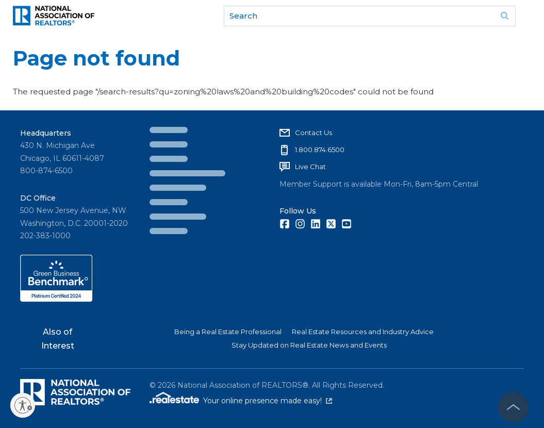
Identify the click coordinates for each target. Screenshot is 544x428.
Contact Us (313, 132)
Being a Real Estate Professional (228, 331)
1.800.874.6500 (319, 149)
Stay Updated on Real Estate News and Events (309, 345)
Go (504, 16)
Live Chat (310, 166)
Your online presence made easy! (267, 400)
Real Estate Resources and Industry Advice (363, 331)
